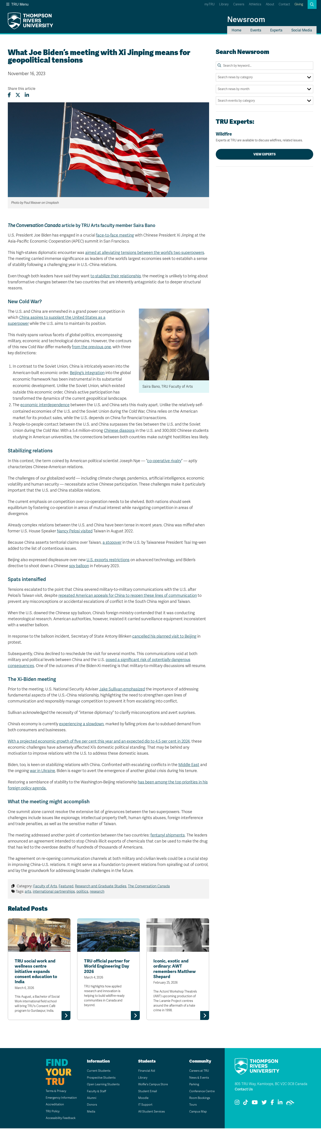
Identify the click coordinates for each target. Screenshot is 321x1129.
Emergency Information (58, 1098)
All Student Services (150, 1112)
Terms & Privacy (53, 1092)
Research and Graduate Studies (100, 886)
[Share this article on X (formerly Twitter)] (17, 95)
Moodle (141, 1099)
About (270, 4)
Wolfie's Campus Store (152, 1085)
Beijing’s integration (87, 372)
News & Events (197, 1078)
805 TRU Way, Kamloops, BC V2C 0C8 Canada (271, 1085)
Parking (192, 1085)
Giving (298, 4)
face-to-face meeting (115, 235)
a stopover (112, 542)
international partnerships (54, 891)
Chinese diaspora (119, 430)
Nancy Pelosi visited (75, 531)
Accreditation (51, 1105)
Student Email (146, 1092)
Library (224, 4)
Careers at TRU (198, 1071)
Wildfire (264, 136)
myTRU (209, 4)
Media (89, 1112)
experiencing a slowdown (81, 723)
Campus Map (196, 1112)
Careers (238, 4)
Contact (284, 4)
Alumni (90, 1099)
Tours (191, 1105)
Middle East (188, 764)
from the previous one (91, 346)
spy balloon (79, 565)
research (97, 891)
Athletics (255, 4)
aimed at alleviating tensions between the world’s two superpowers (144, 252)
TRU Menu (17, 4)
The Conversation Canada (149, 886)
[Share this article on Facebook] (9, 95)
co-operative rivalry (164, 460)
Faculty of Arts (45, 886)
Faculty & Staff (95, 1092)
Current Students (97, 1071)
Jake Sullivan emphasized (122, 689)
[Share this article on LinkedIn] (27, 95)
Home (236, 30)
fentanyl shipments (167, 835)
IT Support (143, 1105)
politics (82, 891)
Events (255, 30)
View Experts (264, 154)
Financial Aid (145, 1071)
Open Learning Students (102, 1085)
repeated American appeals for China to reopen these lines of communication (127, 595)
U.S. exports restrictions (108, 559)
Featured (66, 886)
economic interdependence (45, 404)
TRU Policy (50, 1112)
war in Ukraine (42, 770)
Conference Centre (201, 1092)
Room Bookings (198, 1099)
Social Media (301, 30)
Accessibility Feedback (58, 1119)
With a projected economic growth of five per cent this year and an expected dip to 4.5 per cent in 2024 (99, 741)
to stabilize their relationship (116, 276)
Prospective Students (100, 1078)
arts (28, 891)
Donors (90, 1105)
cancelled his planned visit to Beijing (164, 636)
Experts (276, 30)
